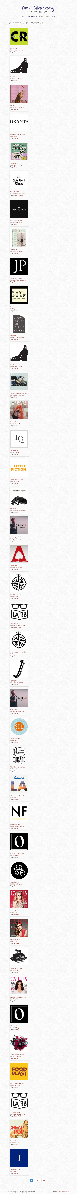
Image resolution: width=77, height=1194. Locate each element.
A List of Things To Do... (17, 853)
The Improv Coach (16, 968)
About (47, 17)
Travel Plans (14, 566)
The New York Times (18, 194)
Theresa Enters (15, 1026)
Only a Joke (14, 709)
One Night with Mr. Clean (18, 537)
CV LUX (15, 913)
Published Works (32, 17)
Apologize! (13, 681)
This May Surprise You (17, 767)
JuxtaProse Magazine (19, 280)
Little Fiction (16, 481)
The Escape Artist (16, 738)
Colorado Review (17, 50)
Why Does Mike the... (17, 623)
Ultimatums (14, 163)
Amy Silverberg (38, 8)
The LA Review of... (18, 1114)
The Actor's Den (15, 1169)
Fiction (16, 52)
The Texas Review (18, 424)
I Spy (12, 364)
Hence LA (15, 798)
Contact (53, 17)
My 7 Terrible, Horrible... (17, 1083)
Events (41, 17)
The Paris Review (17, 251)
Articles (16, 914)
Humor (16, 224)
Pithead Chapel (17, 79)
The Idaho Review (18, 107)
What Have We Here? (17, 278)
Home (23, 17)
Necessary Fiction (18, 826)
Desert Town (14, 422)
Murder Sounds (15, 824)
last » (44, 1180)
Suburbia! (13, 335)
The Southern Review (19, 510)
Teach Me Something (17, 1054)
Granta (14, 136)
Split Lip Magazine (18, 539)
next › (38, 1180)
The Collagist (16, 1056)
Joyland (14, 1171)
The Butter (15, 970)
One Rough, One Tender (18, 652)
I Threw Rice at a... (16, 594)
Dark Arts (13, 307)
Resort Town (14, 1141)
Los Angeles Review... (19, 625)
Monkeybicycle (17, 884)
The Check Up (15, 882)
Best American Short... (19, 337)
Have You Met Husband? (18, 134)
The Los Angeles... (18, 395)
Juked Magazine (17, 683)
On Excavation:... (15, 1112)
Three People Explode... (18, 796)
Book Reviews (18, 196)
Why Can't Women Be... (18, 192)
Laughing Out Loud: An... (18, 997)
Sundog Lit (15, 740)
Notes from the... (17, 165)
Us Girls (12, 77)
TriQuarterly (16, 452)
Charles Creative (63, 1192)
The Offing (15, 855)
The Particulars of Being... (18, 393)
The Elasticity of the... (17, 479)
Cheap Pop (16, 1143)
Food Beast (16, 1085)
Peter (12, 105)
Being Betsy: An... (16, 939)
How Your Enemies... (17, 220)
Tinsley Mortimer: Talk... (17, 911)
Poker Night (14, 48)
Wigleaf (14, 309)
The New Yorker (17, 222)
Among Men (14, 451)
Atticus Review (17, 567)
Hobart (14, 769)
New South (15, 596)
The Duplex (14, 249)
